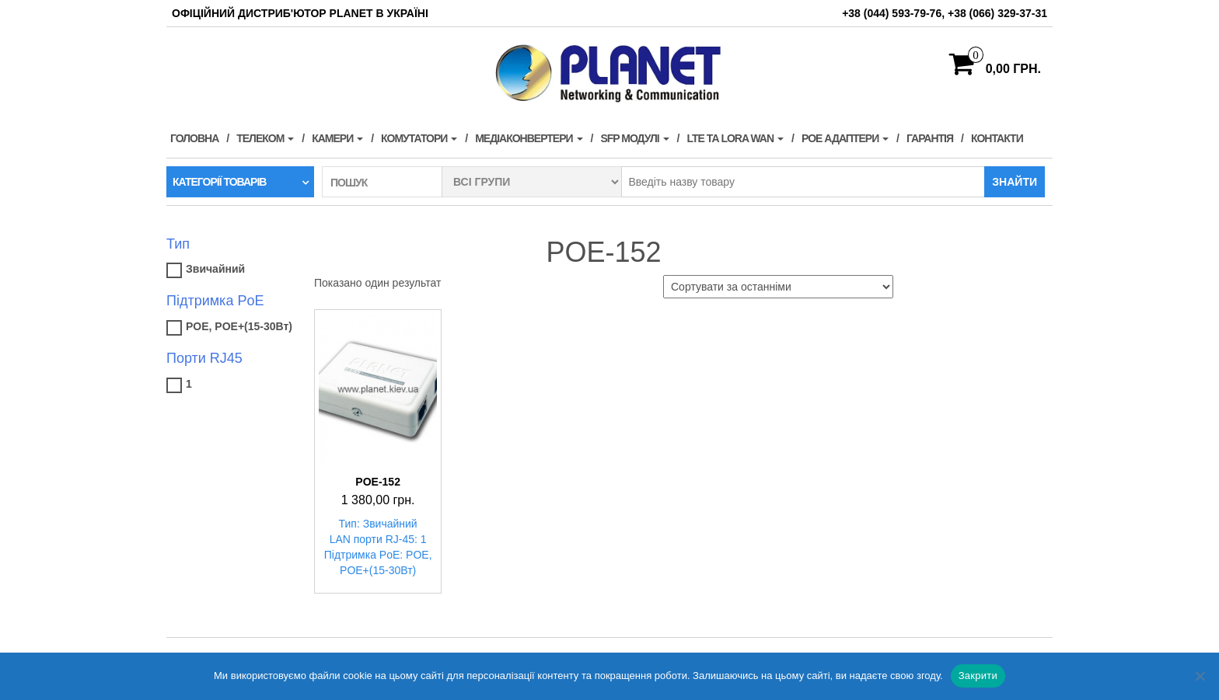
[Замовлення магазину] (778, 286)
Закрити (978, 675)
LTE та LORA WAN (735, 138)
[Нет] (1199, 676)
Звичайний (215, 269)
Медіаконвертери (528, 138)
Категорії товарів (219, 182)
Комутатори (419, 138)
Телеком (265, 138)
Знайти (1014, 182)
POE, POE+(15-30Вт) (239, 326)
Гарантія (929, 138)
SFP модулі (634, 138)
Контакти (997, 138)
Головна (194, 138)
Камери (337, 138)
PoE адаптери (845, 138)
